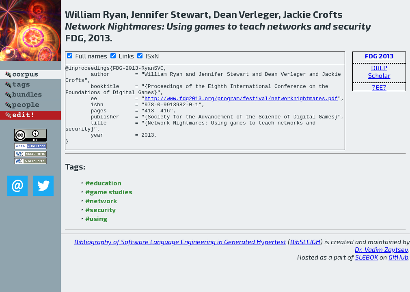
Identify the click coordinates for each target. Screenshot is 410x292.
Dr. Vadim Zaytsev (381, 265)
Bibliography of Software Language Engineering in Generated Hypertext (180, 257)
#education (103, 198)
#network (101, 216)
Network (85, 26)
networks (289, 26)
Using (179, 26)
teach (252, 26)
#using (96, 234)
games (209, 26)
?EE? (379, 87)
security (352, 26)
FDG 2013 (379, 56)
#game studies (108, 207)
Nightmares (135, 26)
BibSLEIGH (305, 257)
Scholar (379, 75)
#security (100, 225)
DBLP (379, 67)
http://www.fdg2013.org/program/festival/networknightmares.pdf (241, 105)
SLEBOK (366, 273)
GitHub (398, 273)
